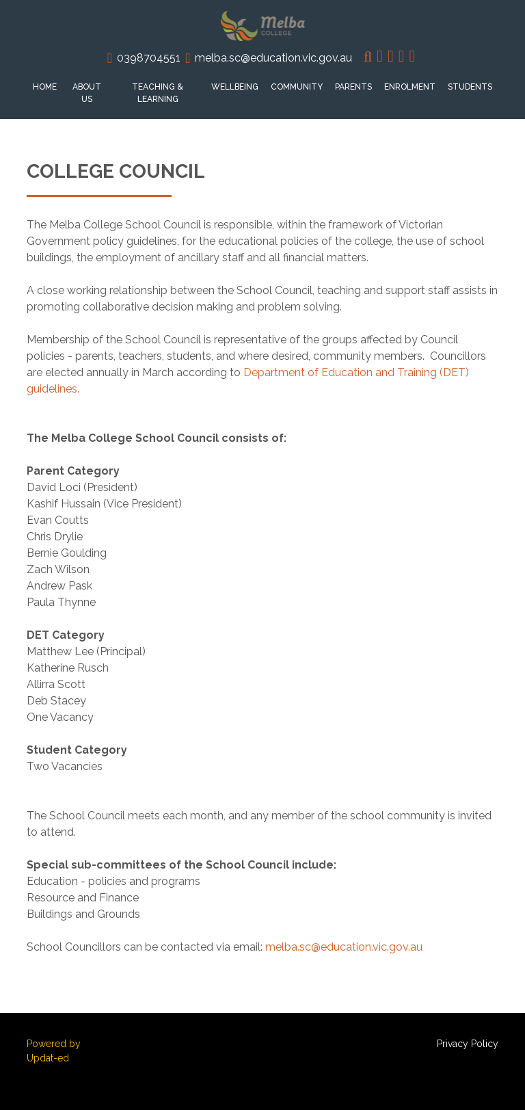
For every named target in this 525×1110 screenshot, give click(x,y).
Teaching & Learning (157, 93)
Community (297, 87)
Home (45, 87)
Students (470, 87)
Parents (353, 87)
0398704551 (148, 57)
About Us (86, 93)
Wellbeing (234, 87)
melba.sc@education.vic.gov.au (273, 57)
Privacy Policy (467, 1043)
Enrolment (409, 87)
